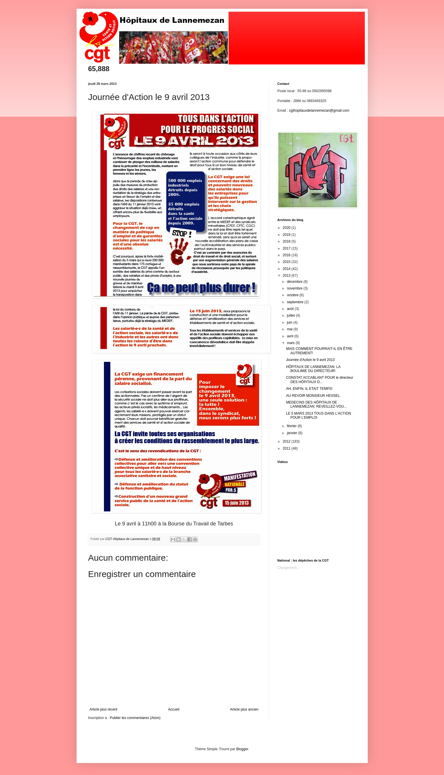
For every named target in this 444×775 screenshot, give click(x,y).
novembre (295, 288)
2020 (287, 228)
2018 (287, 241)
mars (291, 343)
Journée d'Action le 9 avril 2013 (310, 360)
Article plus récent (103, 709)
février (292, 426)
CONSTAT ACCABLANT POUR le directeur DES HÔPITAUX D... (319, 380)
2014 (287, 269)
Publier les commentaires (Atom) (135, 718)
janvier (292, 433)
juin (290, 322)
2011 (287, 448)
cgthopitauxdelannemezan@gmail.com (319, 110)
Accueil (173, 709)
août (291, 309)
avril (290, 336)
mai (290, 329)
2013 (287, 275)
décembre (295, 282)
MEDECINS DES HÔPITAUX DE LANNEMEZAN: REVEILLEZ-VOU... (316, 404)
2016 (287, 255)
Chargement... (288, 568)
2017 (287, 248)
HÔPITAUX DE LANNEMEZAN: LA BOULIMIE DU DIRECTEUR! (313, 369)
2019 (287, 235)
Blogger (242, 749)
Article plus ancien (244, 709)
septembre (295, 302)
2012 (287, 441)
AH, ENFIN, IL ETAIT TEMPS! (309, 389)
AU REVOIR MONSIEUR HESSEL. (313, 396)
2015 (287, 262)
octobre (293, 295)
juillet (291, 315)
